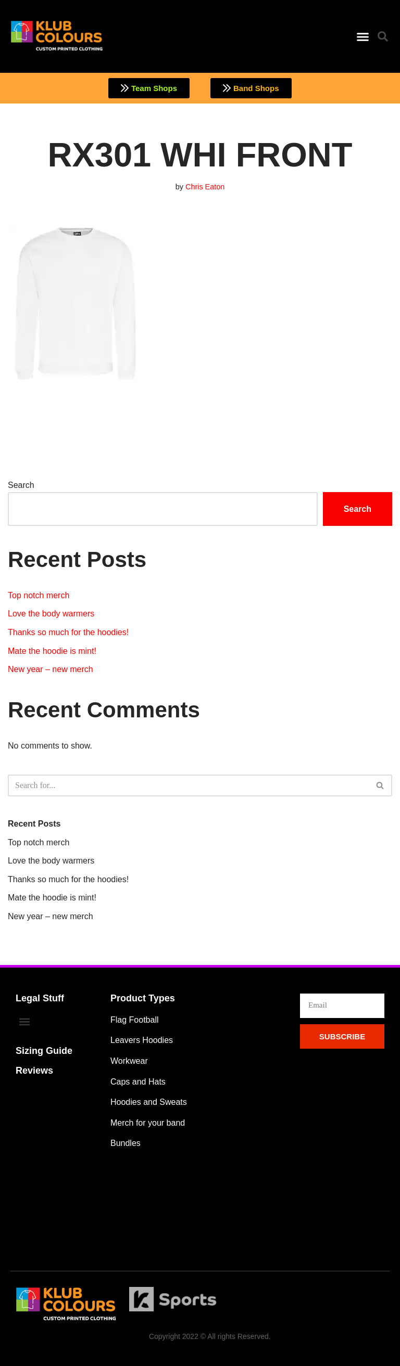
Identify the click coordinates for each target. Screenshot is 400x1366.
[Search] (188, 785)
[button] (362, 36)
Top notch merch (38, 595)
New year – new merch (50, 669)
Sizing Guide (44, 1051)
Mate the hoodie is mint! (52, 651)
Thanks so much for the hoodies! (68, 632)
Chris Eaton (204, 187)
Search (21, 485)
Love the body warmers (51, 613)
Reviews (34, 1070)
